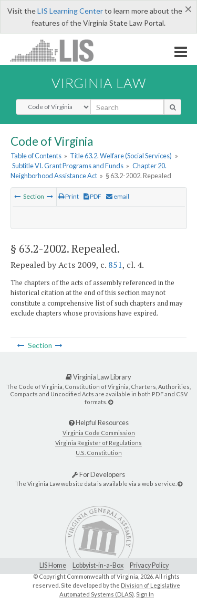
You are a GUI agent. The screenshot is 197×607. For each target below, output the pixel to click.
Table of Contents (36, 155)
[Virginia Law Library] (110, 401)
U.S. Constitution (99, 452)
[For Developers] (180, 483)
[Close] (188, 9)
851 (115, 264)
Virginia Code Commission (99, 432)
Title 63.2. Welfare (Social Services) (121, 155)
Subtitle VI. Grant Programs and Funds (67, 165)
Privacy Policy (149, 565)
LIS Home (52, 565)
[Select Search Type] (53, 107)
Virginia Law (98, 83)
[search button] (172, 107)
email (117, 196)
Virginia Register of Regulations (98, 442)
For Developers (98, 474)
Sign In (145, 594)
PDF (92, 196)
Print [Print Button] (68, 196)
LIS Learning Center (70, 10)
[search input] (127, 107)
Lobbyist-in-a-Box (97, 565)
